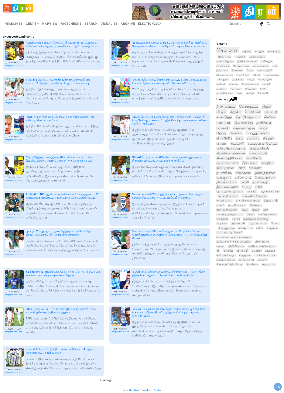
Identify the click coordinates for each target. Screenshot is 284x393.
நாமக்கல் (233, 84)
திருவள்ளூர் (238, 79)
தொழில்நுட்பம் (247, 117)
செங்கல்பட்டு (257, 56)
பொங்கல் (253, 111)
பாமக (236, 219)
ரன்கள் (220, 246)
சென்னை (227, 50)
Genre (31, 24)
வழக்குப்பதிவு (244, 128)
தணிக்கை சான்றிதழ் (256, 219)
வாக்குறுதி (223, 177)
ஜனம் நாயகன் (264, 173)
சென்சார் (255, 168)
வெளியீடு (224, 138)
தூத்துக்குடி (221, 89)
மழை (244, 210)
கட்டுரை (257, 250)
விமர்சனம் (243, 173)
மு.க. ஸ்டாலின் (227, 163)
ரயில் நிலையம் (267, 214)
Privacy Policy (146, 390)
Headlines (14, 24)
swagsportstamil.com (13, 65)
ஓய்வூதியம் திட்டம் (229, 191)
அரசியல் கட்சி (257, 223)
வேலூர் (250, 79)
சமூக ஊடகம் (269, 264)
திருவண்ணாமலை (250, 84)
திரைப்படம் (226, 106)
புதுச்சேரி (239, 56)
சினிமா (270, 117)
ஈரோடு (256, 75)
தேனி (239, 93)
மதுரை (246, 51)
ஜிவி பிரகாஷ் (236, 246)
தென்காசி (221, 84)
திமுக (266, 106)
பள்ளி (245, 182)
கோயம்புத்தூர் (241, 65)
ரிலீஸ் (259, 227)
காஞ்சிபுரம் (223, 65)
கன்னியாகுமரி (265, 79)
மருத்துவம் (245, 255)
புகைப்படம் (258, 153)
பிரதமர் (268, 138)
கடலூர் (259, 51)
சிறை (258, 187)
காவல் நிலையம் (226, 210)
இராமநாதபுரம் (224, 75)
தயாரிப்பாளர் (237, 205)
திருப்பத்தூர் (250, 89)
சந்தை (256, 210)
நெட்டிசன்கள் (259, 148)
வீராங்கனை (262, 241)
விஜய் (221, 111)
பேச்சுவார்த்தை (265, 177)
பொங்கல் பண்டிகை (231, 153)
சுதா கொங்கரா (269, 191)
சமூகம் (235, 111)
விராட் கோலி (246, 259)
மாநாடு (252, 191)
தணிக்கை (264, 123)
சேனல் (275, 223)
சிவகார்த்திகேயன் (229, 158)
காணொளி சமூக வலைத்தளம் (234, 237)
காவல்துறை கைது (248, 200)
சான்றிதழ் (224, 117)
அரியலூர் (266, 61)
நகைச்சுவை (224, 200)
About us (157, 390)
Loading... (106, 380)
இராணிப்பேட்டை (225, 93)
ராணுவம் (272, 227)
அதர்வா (221, 223)
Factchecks (71, 24)
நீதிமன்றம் (249, 163)
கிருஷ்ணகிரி (263, 93)
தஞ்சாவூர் (274, 51)
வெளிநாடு (254, 158)
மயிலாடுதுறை (225, 61)
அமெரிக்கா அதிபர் (231, 148)
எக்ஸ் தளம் (243, 177)
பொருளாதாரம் (228, 196)
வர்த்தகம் (222, 219)
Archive (128, 24)
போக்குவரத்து (226, 228)
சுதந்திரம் (267, 163)
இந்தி (242, 168)
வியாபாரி (242, 250)
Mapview (49, 24)
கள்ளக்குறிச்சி (264, 70)
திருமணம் (271, 200)
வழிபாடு (262, 259)
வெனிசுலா (252, 264)
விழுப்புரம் (224, 56)
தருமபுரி (266, 84)
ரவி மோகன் (225, 168)
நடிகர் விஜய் (260, 182)
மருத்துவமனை (257, 133)
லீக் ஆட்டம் (245, 227)
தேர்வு (221, 133)
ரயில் (239, 138)
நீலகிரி (263, 89)
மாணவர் (223, 123)
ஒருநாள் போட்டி (225, 259)
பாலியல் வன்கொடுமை (262, 246)
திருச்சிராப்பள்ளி (247, 61)
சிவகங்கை (237, 70)
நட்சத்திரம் (224, 173)
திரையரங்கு (243, 123)
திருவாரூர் (222, 70)
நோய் (251, 214)
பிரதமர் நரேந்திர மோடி (229, 264)
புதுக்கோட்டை (271, 75)
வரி (265, 210)
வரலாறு (271, 112)
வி (217, 250)
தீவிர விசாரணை (227, 187)
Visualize (109, 24)
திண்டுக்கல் (242, 75)
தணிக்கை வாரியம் (254, 196)
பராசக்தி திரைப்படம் (229, 214)
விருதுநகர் (223, 79)
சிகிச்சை (253, 138)
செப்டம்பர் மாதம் (226, 255)
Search (91, 24)
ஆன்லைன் (238, 223)
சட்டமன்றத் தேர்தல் (263, 143)
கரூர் (275, 65)
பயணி (221, 143)
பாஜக (263, 128)
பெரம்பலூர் (235, 89)
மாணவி (228, 250)
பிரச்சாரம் (255, 205)
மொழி (246, 187)
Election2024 (150, 24)
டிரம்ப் (220, 205)
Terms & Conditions (131, 390)
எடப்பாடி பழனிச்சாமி (229, 232)
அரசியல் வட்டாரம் (265, 255)
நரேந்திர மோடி (226, 182)
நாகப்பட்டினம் (261, 65)
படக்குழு (270, 250)
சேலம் (250, 70)
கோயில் (236, 133)
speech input (261, 24)
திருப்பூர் (250, 93)
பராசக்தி (222, 128)
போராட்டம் (248, 106)
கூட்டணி (237, 143)
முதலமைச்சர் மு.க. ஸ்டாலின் (233, 241)
